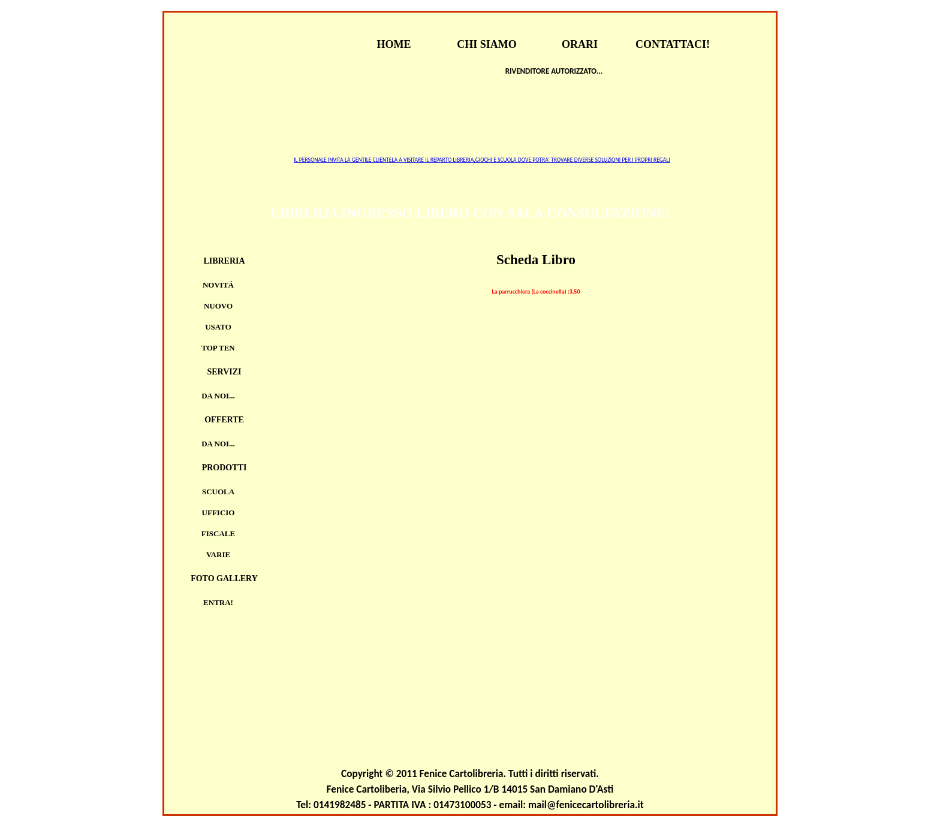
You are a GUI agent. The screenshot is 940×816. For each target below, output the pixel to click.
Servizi (224, 371)
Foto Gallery (224, 578)
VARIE (218, 554)
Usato (218, 326)
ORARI (580, 44)
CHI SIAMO (487, 44)
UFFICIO (218, 512)
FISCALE (218, 533)
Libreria (224, 260)
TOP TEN (218, 347)
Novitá (218, 284)
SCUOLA (218, 491)
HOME (394, 44)
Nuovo (218, 305)
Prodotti (224, 467)
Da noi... (218, 395)
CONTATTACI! (672, 44)
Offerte (224, 419)
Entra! (218, 602)
